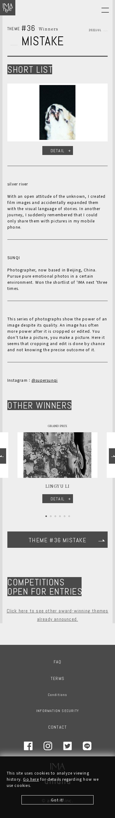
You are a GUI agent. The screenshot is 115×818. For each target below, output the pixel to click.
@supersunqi (45, 380)
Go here (31, 779)
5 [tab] (64, 516)
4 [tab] (60, 516)
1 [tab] (46, 516)
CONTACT (57, 727)
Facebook (28, 746)
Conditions (57, 694)
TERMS (57, 678)
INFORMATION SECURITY (57, 710)
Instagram (48, 746)
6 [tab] (69, 516)
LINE (87, 746)
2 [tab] (51, 516)
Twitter (67, 746)
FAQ (58, 662)
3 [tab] (55, 516)
